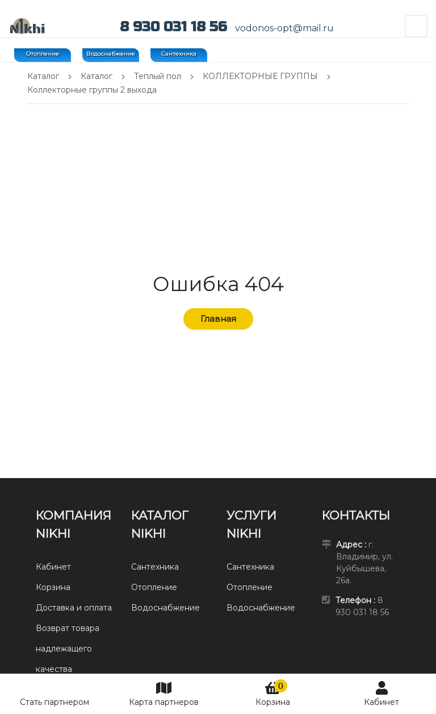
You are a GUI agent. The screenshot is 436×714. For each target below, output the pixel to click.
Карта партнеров (164, 693)
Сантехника (178, 53)
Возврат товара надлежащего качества (67, 648)
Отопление (42, 53)
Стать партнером (54, 702)
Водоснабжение (110, 53)
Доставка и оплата (74, 608)
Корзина (272, 693)
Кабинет (381, 693)
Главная (218, 318)
